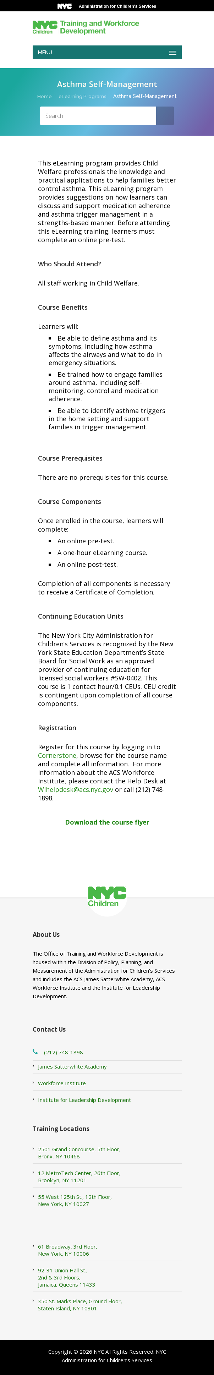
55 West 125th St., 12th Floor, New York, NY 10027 (75, 1200)
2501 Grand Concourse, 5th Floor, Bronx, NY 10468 (79, 1153)
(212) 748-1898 (63, 1052)
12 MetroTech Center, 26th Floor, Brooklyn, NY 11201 (79, 1176)
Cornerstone (57, 755)
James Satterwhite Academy (72, 1066)
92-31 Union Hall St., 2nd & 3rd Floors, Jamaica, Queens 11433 (66, 1277)
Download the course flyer (107, 822)
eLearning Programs (83, 96)
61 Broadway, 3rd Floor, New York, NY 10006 (67, 1250)
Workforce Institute (62, 1083)
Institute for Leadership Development (84, 1099)
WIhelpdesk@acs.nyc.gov (75, 789)
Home (44, 96)
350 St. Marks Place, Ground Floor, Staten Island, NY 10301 (80, 1305)
